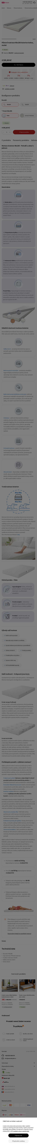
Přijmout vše (18, 1135)
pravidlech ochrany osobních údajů (21, 1131)
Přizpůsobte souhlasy (18, 1141)
